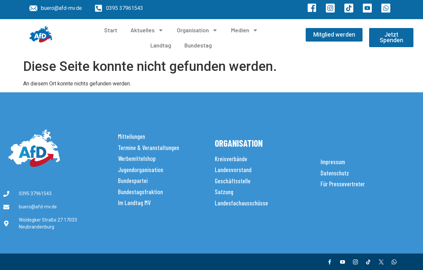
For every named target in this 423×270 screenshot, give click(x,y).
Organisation (197, 30)
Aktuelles (147, 30)
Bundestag (198, 45)
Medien (244, 30)
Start (110, 30)
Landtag (160, 45)
